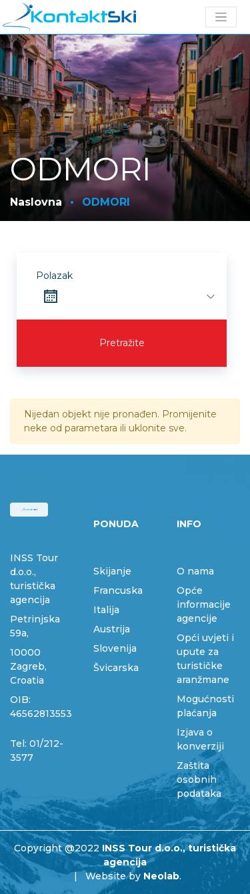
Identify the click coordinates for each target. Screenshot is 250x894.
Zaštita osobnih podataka (199, 779)
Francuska (118, 590)
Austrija (111, 629)
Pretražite (122, 343)
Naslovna (36, 202)
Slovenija (115, 648)
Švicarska (116, 668)
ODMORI (106, 202)
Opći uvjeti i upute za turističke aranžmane (205, 659)
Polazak (54, 276)
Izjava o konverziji (200, 739)
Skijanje (112, 571)
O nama (195, 571)
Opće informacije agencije (204, 604)
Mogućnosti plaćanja (205, 706)
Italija (106, 610)
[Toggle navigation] (221, 17)
